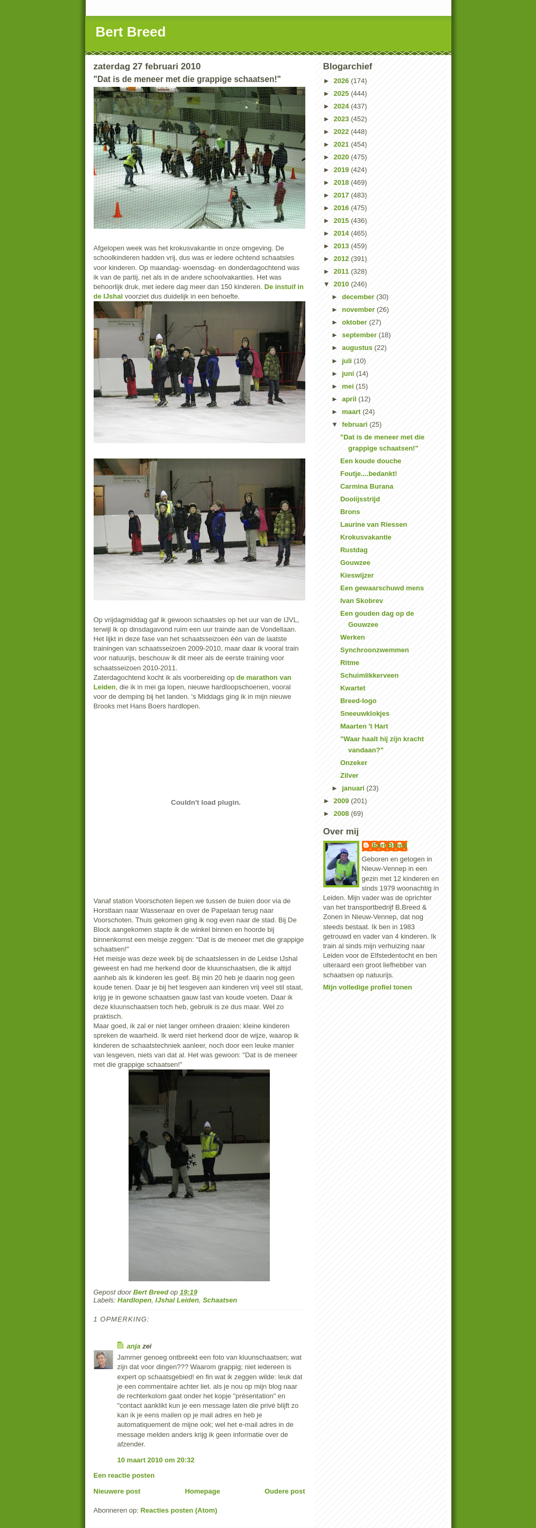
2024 (342, 106)
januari (354, 788)
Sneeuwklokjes (364, 713)
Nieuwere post (117, 1491)
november (359, 309)
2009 (342, 801)
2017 (342, 195)
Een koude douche (371, 461)
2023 (342, 119)
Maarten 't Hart (364, 726)
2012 (342, 259)
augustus (358, 348)
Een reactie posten (124, 1475)
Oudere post (285, 1491)
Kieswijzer (357, 575)
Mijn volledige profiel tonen (367, 987)
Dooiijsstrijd (360, 499)
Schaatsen (220, 1300)
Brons (350, 512)
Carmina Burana (366, 486)
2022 (342, 132)
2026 (342, 81)
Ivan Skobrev (361, 601)
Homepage (202, 1491)
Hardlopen (134, 1300)
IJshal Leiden (177, 1300)
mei (349, 386)
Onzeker (353, 763)
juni (349, 373)
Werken (352, 637)
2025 (342, 93)
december (359, 297)
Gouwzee (355, 563)
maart (352, 412)
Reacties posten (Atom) (178, 1510)
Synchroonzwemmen (374, 650)
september (360, 335)
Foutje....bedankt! (368, 474)
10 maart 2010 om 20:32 (156, 1460)
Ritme (349, 663)
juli (347, 361)
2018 (342, 182)
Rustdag (354, 550)
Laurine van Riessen (373, 524)
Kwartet (353, 688)
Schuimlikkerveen (369, 675)
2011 (342, 271)
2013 (342, 246)
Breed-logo (358, 701)
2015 (342, 220)
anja (134, 1346)
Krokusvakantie (366, 537)
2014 (342, 233)
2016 (342, 208)
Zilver (349, 775)
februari (355, 424)
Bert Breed (131, 32)
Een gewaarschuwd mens (382, 588)
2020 (342, 157)
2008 (342, 813)
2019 (342, 170)
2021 (342, 144)
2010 (342, 284)
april (350, 399)
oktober (355, 322)
